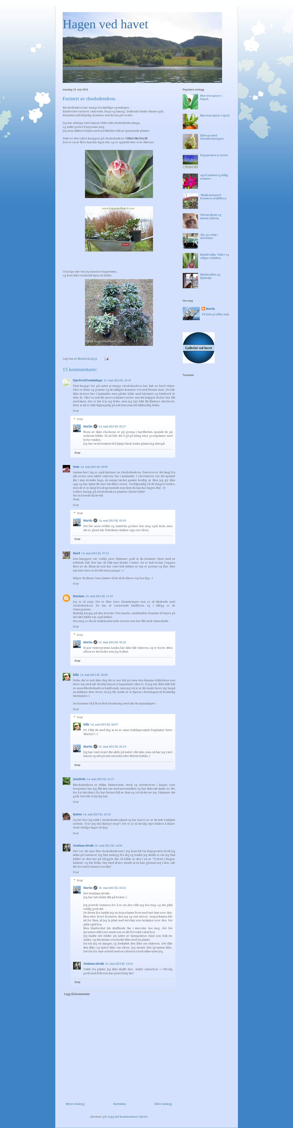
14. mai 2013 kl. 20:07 (104, 724)
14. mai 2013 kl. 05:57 (112, 426)
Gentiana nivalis (83, 845)
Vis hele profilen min (215, 314)
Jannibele (79, 779)
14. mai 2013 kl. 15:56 (99, 596)
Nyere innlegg (75, 1103)
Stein (76, 466)
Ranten (77, 814)
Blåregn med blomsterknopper (212, 137)
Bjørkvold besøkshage (87, 380)
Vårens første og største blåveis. (210, 216)
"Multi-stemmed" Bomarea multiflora (213, 197)
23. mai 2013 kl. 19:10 (119, 963)
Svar (76, 410)
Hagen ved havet (105, 24)
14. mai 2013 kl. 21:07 (100, 779)
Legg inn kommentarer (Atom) (128, 1116)
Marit (76, 553)
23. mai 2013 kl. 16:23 (112, 887)
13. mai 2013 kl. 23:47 (117, 380)
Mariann (78, 596)
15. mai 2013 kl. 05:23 (112, 642)
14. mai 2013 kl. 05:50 (112, 520)
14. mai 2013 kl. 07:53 (95, 553)
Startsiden (119, 1103)
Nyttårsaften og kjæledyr (210, 276)
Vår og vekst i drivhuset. (209, 236)
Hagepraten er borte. (214, 155)
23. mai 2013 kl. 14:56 (108, 845)
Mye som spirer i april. (215, 115)
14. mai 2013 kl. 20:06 (94, 674)
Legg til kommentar (77, 994)
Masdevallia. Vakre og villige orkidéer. (214, 256)
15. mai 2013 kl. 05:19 (112, 746)
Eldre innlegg (163, 1103)
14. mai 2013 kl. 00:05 (94, 466)
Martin (87, 426)
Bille (76, 674)
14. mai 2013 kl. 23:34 (96, 814)
